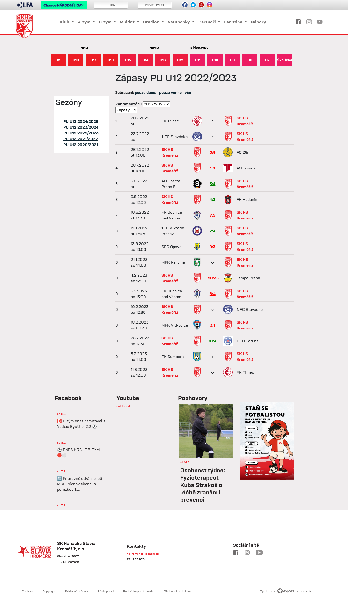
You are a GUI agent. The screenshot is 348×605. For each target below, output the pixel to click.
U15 (128, 60)
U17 (93, 60)
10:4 (212, 340)
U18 (76, 60)
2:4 (212, 230)
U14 (145, 60)
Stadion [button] (151, 22)
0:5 (213, 152)
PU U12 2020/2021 (80, 144)
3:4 (212, 183)
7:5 (212, 215)
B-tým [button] (105, 22)
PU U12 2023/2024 (80, 127)
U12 (180, 60)
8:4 (213, 293)
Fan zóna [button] (233, 22)
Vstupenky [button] (179, 22)
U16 (111, 60)
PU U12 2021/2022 (80, 138)
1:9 (212, 168)
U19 (58, 60)
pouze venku (170, 92)
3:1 (212, 325)
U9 (232, 60)
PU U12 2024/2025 (80, 121)
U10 (215, 60)
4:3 (212, 199)
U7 (267, 60)
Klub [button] (65, 22)
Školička (284, 60)
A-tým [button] (84, 22)
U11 (197, 60)
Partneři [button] (207, 22)
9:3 (212, 246)
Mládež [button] (128, 22)
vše (188, 92)
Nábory (258, 22)
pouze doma (145, 92)
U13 (163, 60)
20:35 (213, 278)
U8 (249, 60)
